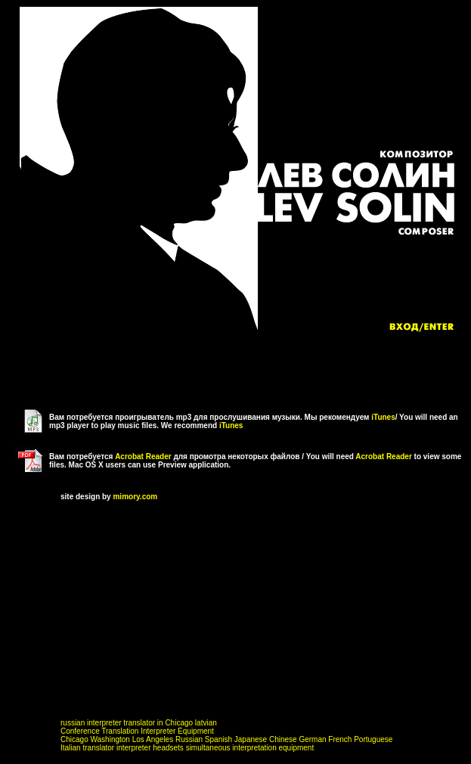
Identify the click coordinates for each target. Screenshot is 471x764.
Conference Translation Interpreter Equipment (137, 731)
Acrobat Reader (143, 456)
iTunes (383, 417)
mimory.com (135, 496)
